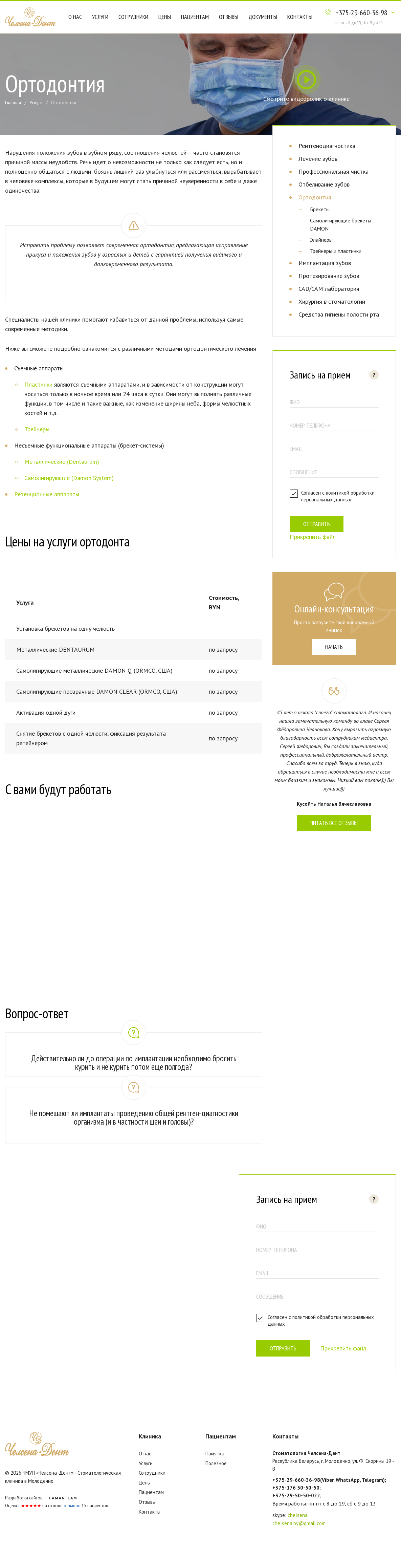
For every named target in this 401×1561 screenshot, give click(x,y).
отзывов (72, 1506)
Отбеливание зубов (324, 184)
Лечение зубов (317, 158)
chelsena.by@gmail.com (299, 1523)
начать (334, 647)
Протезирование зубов (328, 276)
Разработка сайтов (24, 1498)
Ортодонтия (314, 197)
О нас (75, 17)
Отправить (316, 524)
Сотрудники (133, 17)
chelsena (298, 1515)
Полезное (216, 1463)
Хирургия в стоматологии (331, 301)
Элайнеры (321, 239)
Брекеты (320, 209)
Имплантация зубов (324, 263)
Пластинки (38, 384)
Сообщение (303, 472)
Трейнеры (36, 429)
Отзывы (228, 17)
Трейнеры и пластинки (335, 250)
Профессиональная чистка (333, 171)
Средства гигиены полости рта (338, 314)
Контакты (299, 17)
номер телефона (310, 425)
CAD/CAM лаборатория (328, 288)
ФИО (295, 402)
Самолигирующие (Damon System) (69, 478)
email (296, 449)
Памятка (214, 1453)
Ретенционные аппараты (46, 494)
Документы (262, 17)
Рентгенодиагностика (326, 146)
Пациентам (195, 17)
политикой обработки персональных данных (338, 496)
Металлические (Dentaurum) (61, 461)
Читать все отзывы (334, 823)
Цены (164, 17)
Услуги (100, 17)
